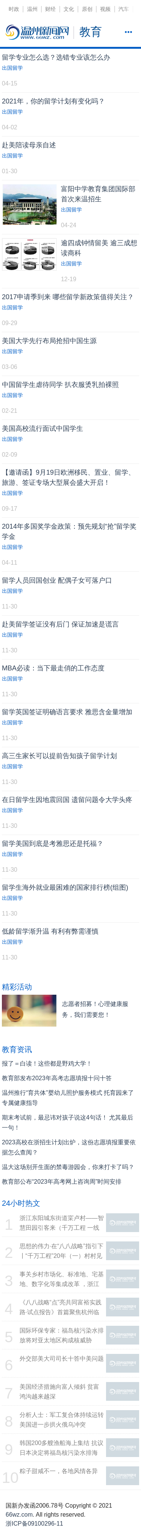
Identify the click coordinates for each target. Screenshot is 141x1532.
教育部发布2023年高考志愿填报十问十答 (57, 1078)
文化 (69, 9)
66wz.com (19, 1514)
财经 (50, 9)
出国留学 (12, 68)
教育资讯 (17, 1049)
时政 (14, 9)
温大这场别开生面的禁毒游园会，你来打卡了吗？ (68, 1167)
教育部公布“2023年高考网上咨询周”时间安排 (61, 1181)
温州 (32, 9)
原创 (87, 9)
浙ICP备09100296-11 (34, 1523)
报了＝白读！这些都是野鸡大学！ (47, 1063)
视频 (105, 9)
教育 (90, 31)
